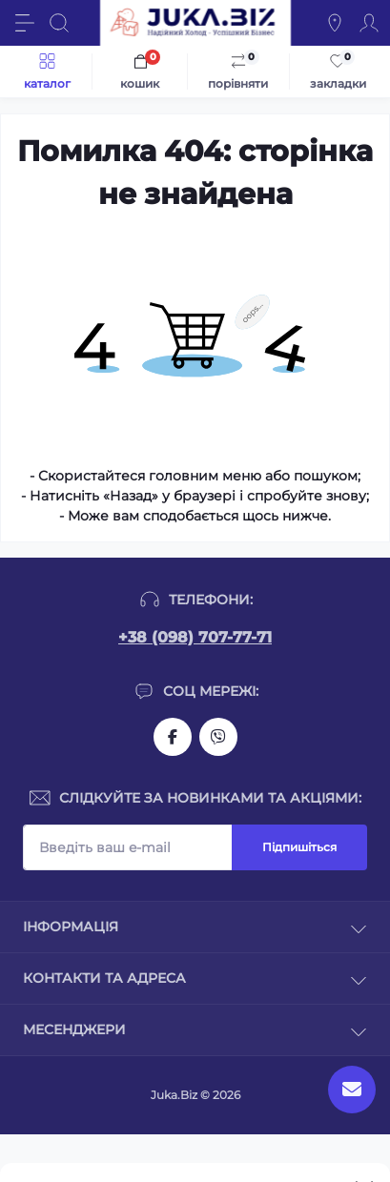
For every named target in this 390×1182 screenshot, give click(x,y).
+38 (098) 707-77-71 (195, 637)
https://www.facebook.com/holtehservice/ (172, 736)
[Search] (59, 22)
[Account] (369, 22)
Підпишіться (299, 847)
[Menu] (24, 22)
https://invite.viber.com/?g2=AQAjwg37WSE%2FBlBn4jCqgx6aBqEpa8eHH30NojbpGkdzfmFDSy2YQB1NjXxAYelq (218, 736)
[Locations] (334, 22)
